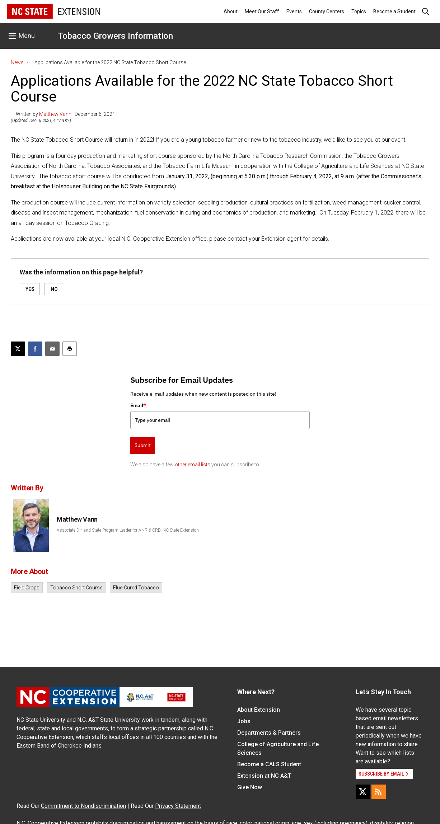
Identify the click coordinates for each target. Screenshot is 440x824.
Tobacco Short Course (76, 587)
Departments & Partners (269, 732)
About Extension (258, 709)
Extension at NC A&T (264, 775)
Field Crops (26, 587)
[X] (363, 792)
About (231, 11)
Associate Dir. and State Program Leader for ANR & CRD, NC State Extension (128, 530)
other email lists (192, 464)
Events (294, 11)
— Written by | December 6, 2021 (63, 114)
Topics (358, 11)
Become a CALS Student (269, 764)
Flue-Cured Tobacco (136, 587)
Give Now (249, 787)
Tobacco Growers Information (115, 36)
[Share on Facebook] (35, 349)
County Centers (326, 11)
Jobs (244, 721)
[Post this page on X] (18, 349)
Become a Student (394, 11)
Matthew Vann (55, 114)
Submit (143, 445)
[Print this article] (69, 349)
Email (138, 405)
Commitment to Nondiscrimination (83, 805)
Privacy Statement (178, 805)
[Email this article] (52, 349)
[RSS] (378, 792)
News (17, 62)
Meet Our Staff (262, 11)
